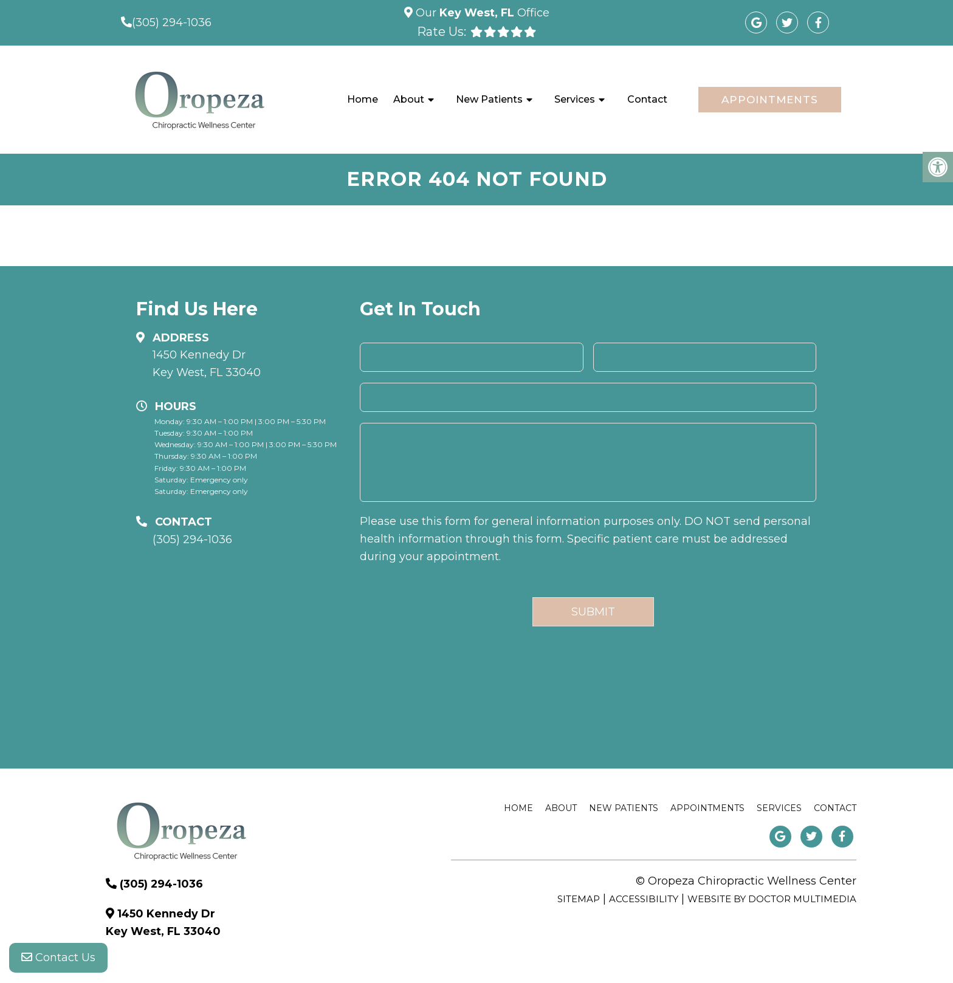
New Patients (489, 99)
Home (362, 99)
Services (574, 99)
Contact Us (58, 958)
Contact (647, 99)
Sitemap (578, 899)
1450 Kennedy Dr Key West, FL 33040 (207, 363)
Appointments (769, 100)
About (408, 99)
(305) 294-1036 (172, 22)
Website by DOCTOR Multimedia (771, 899)
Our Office (481, 12)
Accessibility (643, 899)
